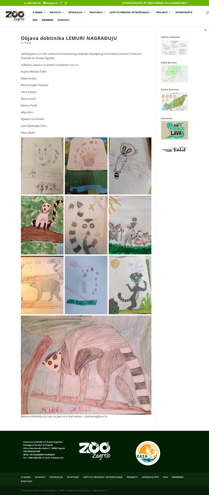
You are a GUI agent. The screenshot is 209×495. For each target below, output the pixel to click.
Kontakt (64, 20)
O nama (37, 12)
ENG (35, 20)
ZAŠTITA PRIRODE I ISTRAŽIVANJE (129, 12)
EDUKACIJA (75, 12)
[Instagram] (66, 3)
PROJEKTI (162, 12)
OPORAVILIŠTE (183, 12)
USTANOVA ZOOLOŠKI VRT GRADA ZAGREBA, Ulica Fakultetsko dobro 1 (155, 3)
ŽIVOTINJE (95, 12)
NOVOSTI (55, 12)
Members (47, 20)
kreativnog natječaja (76, 54)
